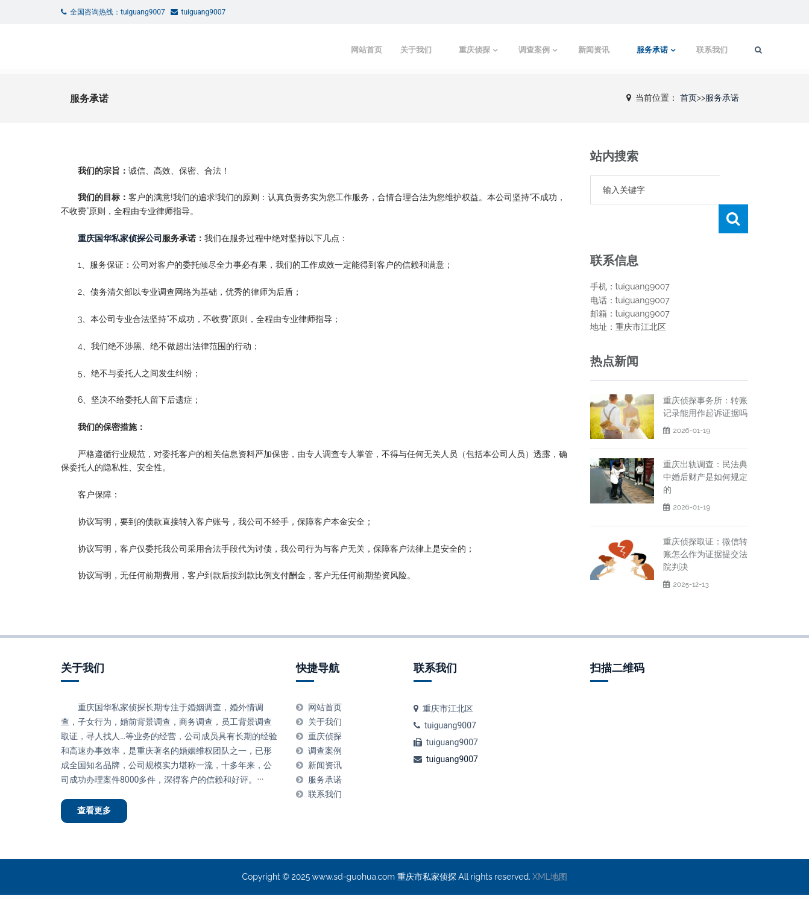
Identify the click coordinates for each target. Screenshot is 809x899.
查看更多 (101, 812)
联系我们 (683, 49)
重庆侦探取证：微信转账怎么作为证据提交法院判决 (705, 525)
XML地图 (549, 881)
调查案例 (501, 49)
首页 (688, 98)
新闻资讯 (563, 49)
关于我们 (381, 49)
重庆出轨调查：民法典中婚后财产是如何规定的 (705, 448)
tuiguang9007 (452, 759)
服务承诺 (621, 49)
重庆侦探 (440, 49)
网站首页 (332, 49)
